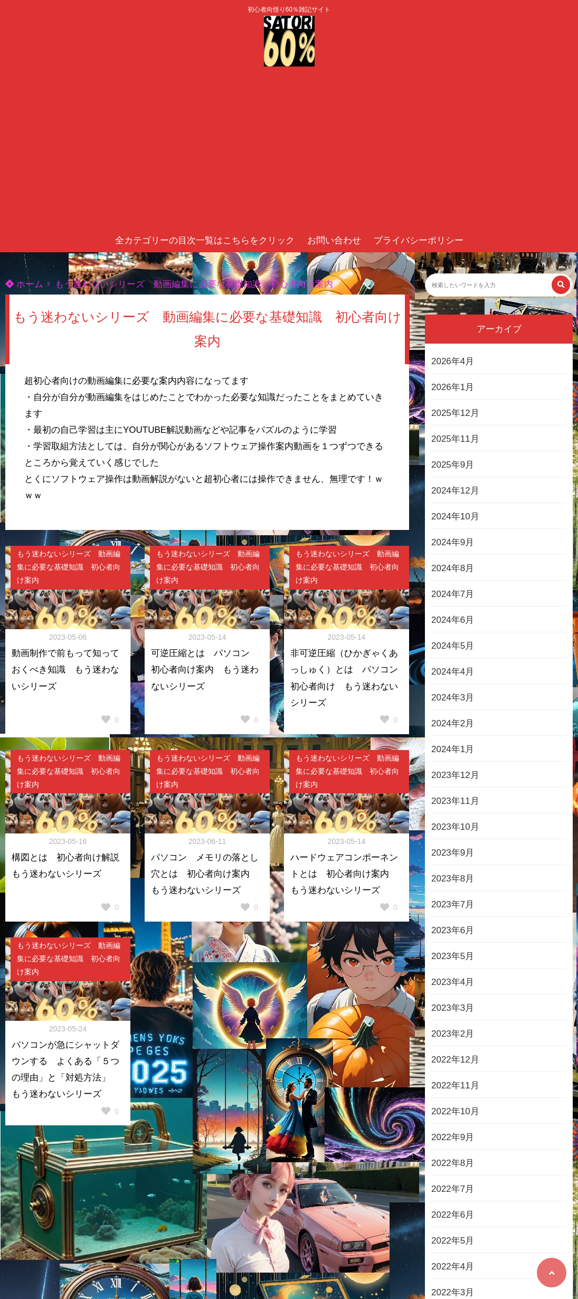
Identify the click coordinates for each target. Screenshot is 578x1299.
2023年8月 (452, 879)
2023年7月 (452, 904)
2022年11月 (455, 1085)
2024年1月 (452, 749)
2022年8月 (452, 1163)
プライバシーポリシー (418, 240)
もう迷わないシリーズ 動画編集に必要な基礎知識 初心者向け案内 (194, 284)
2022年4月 (452, 1267)
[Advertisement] (289, 150)
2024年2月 (452, 723)
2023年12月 (455, 775)
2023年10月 (455, 827)
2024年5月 (452, 646)
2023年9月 (452, 853)
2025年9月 (452, 465)
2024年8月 (452, 568)
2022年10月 (455, 1111)
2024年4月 (452, 672)
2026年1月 (452, 387)
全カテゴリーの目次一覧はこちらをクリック (205, 240)
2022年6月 (452, 1215)
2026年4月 (452, 361)
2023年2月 (452, 1034)
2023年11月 (455, 801)
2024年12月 (455, 491)
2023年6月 (452, 930)
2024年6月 (452, 620)
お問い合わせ (334, 240)
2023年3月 (452, 1008)
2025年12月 (455, 413)
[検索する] (561, 285)
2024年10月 (455, 516)
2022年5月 (452, 1241)
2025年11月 (455, 439)
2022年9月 (452, 1137)
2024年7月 (452, 594)
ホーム (24, 284)
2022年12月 (455, 1060)
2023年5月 (452, 956)
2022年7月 (452, 1189)
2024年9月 (452, 542)
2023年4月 (452, 982)
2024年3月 (452, 698)
